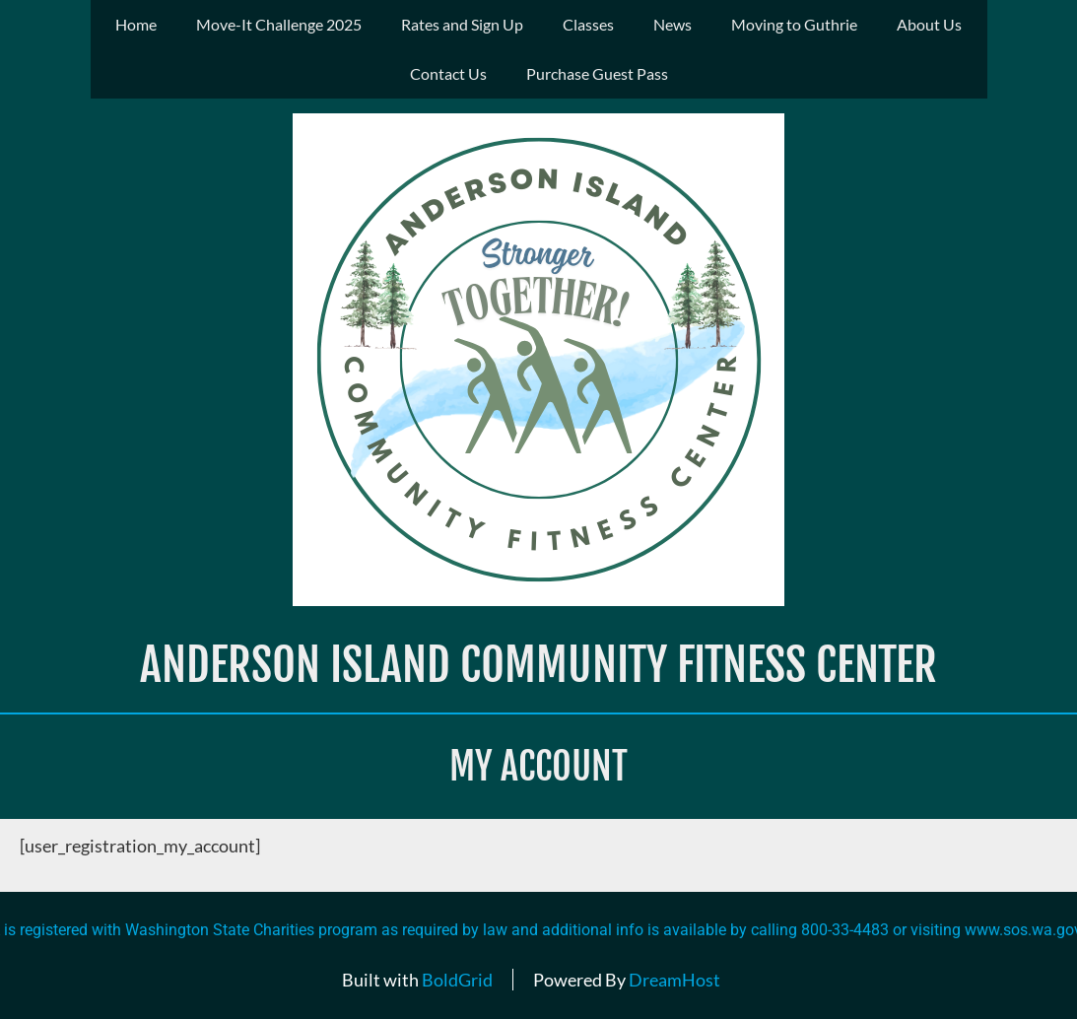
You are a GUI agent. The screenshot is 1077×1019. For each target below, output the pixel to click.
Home (136, 24)
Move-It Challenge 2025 (279, 24)
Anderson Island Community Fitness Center (538, 665)
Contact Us (448, 73)
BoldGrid (457, 979)
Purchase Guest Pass (597, 73)
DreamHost (674, 979)
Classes (588, 24)
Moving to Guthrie (794, 24)
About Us (929, 24)
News (672, 24)
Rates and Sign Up (462, 24)
